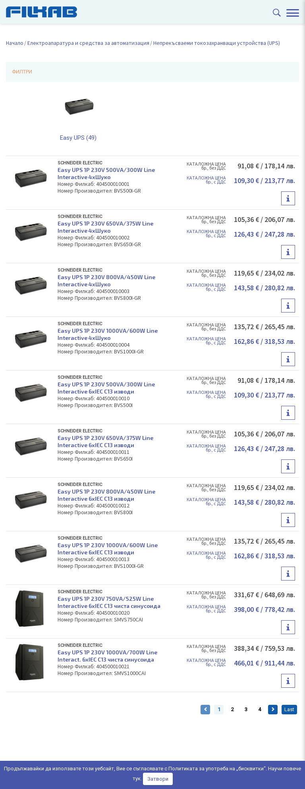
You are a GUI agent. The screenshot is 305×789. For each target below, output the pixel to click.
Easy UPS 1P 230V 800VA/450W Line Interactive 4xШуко (106, 280)
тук (137, 778)
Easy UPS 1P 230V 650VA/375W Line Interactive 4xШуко (105, 227)
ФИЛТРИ (22, 72)
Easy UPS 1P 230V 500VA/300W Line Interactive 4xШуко (106, 173)
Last (289, 709)
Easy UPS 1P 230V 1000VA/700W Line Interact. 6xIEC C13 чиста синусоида (107, 656)
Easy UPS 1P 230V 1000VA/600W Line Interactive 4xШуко (108, 334)
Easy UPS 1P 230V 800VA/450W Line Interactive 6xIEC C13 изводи (106, 495)
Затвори (157, 779)
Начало (14, 42)
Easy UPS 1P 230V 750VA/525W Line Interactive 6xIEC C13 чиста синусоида (109, 602)
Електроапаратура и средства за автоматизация (88, 42)
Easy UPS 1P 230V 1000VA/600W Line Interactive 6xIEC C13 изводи (108, 549)
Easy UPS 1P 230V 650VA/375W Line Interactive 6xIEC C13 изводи (105, 441)
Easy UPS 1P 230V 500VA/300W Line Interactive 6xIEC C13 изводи (106, 388)
